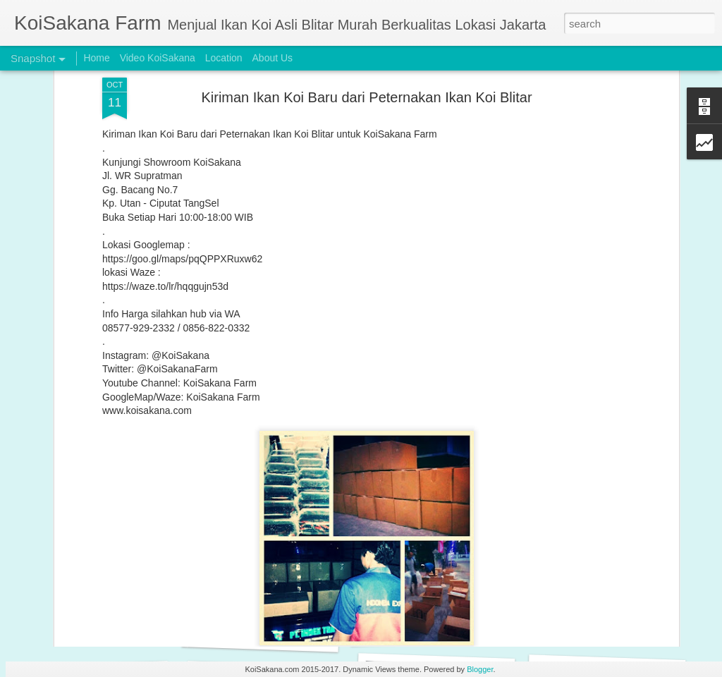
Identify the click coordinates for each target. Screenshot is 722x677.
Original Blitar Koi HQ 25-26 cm (265, 634)
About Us (272, 57)
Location (224, 57)
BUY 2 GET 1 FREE (599, 626)
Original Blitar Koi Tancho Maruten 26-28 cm (127, 625)
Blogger (480, 669)
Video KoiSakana (157, 57)
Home (96, 57)
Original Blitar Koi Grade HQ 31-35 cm (448, 626)
